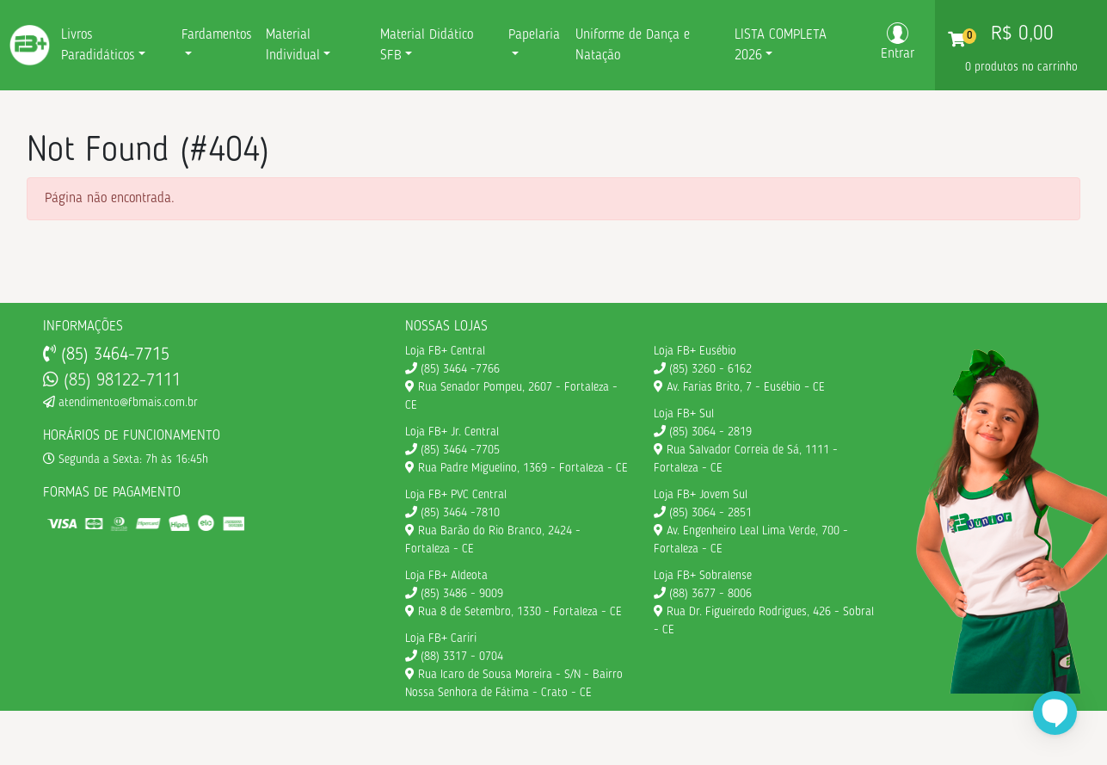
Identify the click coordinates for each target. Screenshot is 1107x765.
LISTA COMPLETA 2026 (781, 45)
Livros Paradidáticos (98, 45)
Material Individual (293, 45)
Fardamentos (216, 35)
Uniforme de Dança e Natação (632, 45)
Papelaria (534, 35)
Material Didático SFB (426, 45)
